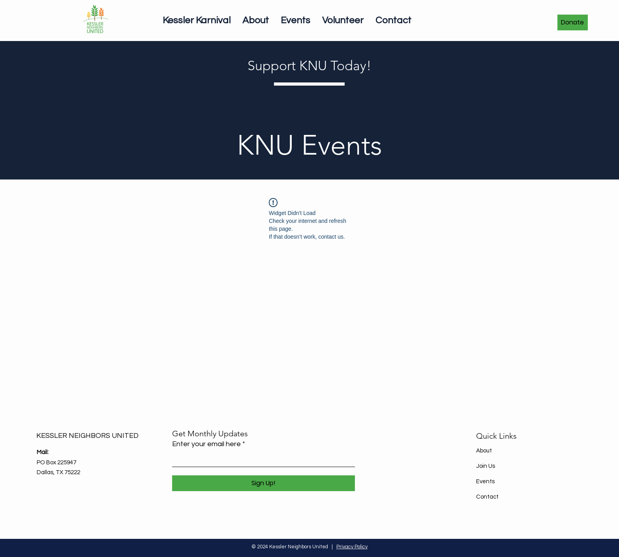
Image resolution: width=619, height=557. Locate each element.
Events (485, 481)
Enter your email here (206, 444)
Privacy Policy (352, 547)
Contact (487, 497)
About (484, 451)
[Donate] (572, 22)
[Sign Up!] (263, 483)
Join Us (485, 466)
